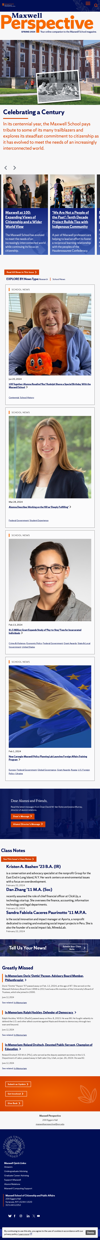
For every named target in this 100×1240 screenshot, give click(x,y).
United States (28, 646)
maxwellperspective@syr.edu (50, 1124)
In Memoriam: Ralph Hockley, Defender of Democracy (40, 1012)
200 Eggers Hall (13, 1198)
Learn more (23, 1234)
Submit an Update (18, 1084)
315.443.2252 (13, 1204)
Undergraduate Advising (16, 1171)
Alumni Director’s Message (28, 824)
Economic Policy (34, 643)
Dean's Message (22, 816)
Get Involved (15, 1093)
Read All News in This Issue (22, 272)
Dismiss (90, 1232)
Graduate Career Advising (16, 1175)
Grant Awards (70, 643)
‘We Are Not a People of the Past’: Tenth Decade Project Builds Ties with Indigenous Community (70, 219)
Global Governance (47, 769)
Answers (8, 1166)
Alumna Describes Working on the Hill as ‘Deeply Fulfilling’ (38, 507)
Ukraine (19, 773)
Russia (74, 769)
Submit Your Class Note (74, 948)
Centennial (14, 397)
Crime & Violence (17, 643)
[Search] (96, 5)
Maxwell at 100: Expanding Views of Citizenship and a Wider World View (23, 219)
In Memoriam (20, 1002)
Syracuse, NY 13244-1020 (18, 1201)
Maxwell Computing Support (18, 1188)
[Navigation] (88, 5)
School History (27, 397)
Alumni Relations (12, 1184)
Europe (12, 769)
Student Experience (39, 520)
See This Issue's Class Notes (18, 859)
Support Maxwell (12, 1179)
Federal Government (19, 520)
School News (59, 279)
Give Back (14, 1103)
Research (43, 279)
